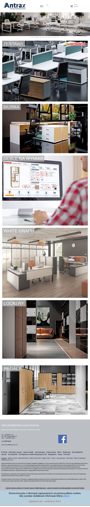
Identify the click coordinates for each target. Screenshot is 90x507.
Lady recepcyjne (60, 459)
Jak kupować (40, 453)
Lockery (53, 459)
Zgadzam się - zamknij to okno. (45, 501)
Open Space (69, 459)
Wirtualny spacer (15, 453)
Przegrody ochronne (7, 461)
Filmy (59, 453)
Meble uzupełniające (80, 459)
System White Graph (35, 459)
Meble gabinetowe (23, 459)
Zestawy (10, 459)
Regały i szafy (46, 459)
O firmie (4, 453)
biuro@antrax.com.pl (11, 446)
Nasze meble (28, 453)
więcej (66, 496)
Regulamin (52, 455)
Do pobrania (12, 455)
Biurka (15, 459)
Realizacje (67, 453)
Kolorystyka (51, 453)
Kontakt (67, 455)
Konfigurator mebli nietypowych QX (33, 455)
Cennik (3, 455)
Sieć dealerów (77, 453)
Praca (60, 455)
